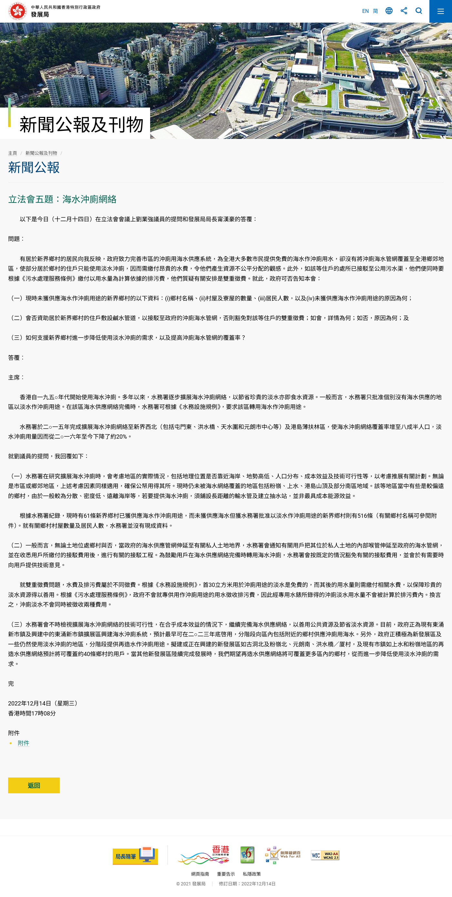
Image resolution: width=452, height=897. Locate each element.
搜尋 (418, 11)
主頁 (12, 153)
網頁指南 (200, 874)
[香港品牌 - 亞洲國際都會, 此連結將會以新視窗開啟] (203, 855)
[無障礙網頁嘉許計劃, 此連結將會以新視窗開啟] (282, 855)
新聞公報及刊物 (41, 153)
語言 (389, 11)
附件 (23, 743)
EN (365, 11)
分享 (403, 11)
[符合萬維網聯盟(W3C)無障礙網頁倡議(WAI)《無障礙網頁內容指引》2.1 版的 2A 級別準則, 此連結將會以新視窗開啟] (325, 855)
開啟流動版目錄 (440, 11)
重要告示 (226, 874)
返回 (34, 785)
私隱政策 (252, 874)
